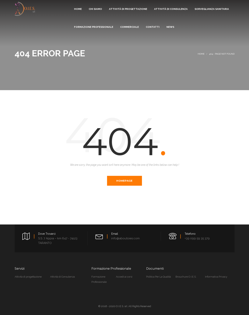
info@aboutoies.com (125, 238)
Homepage (124, 180)
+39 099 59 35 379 (197, 238)
